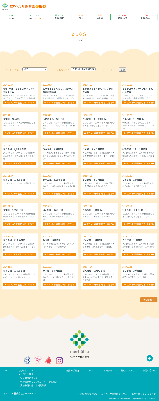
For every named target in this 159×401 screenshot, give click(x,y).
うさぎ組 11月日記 (132, 240)
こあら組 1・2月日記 (133, 118)
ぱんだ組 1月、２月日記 (135, 149)
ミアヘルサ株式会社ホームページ (19, 393)
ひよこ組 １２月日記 (14, 179)
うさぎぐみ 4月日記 (53, 118)
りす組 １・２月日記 (93, 149)
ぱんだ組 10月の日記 (94, 270)
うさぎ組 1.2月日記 (53, 149)
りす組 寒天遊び (11, 118)
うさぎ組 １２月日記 (93, 179)
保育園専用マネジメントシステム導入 (38, 381)
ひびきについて (34, 17)
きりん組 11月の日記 (14, 240)
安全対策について (29, 377)
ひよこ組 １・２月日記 (95, 118)
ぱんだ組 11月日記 (92, 240)
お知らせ (100, 16)
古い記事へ (148, 299)
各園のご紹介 (59, 16)
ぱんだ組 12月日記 (53, 209)
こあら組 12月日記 (132, 179)
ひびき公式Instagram (86, 393)
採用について (122, 16)
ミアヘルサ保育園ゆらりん (114, 393)
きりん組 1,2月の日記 (14, 149)
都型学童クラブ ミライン (144, 393)
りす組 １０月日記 (52, 270)
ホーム (11, 16)
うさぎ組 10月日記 (132, 270)
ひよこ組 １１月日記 (133, 209)
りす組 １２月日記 (13, 209)
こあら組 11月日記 (92, 209)
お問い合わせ (145, 16)
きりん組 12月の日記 (54, 179)
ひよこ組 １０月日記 (14, 270)
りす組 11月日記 (52, 240)
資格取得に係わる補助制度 (33, 385)
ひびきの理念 (26, 374)
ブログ (80, 16)
